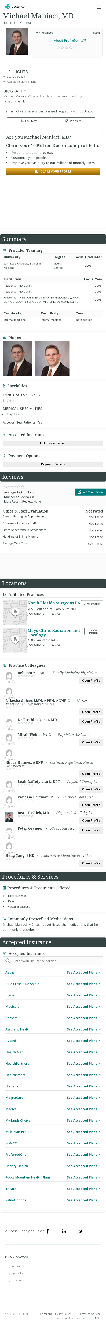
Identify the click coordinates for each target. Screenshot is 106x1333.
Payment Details (53, 464)
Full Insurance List (53, 443)
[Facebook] (48, 1231)
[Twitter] (81, 1231)
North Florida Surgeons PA (54, 603)
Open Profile (91, 680)
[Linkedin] (64, 1231)
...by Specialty (14, 1273)
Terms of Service (90, 1313)
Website (73, 121)
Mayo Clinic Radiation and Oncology (54, 632)
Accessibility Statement (72, 1318)
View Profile (92, 604)
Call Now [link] (29, 120)
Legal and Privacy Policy (55, 1313)
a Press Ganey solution (25, 1231)
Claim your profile (53, 171)
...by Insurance (15, 1266)
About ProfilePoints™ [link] (70, 40)
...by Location (14, 1280)
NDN (98, 1318)
